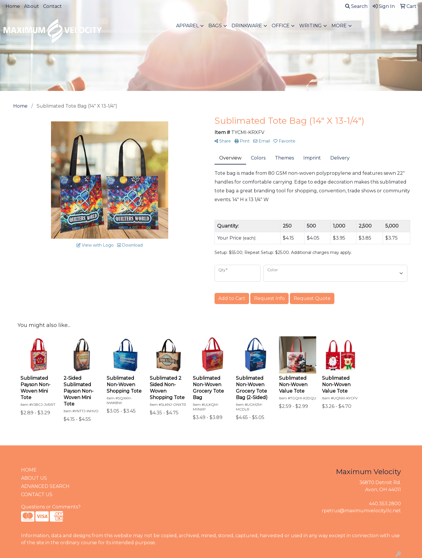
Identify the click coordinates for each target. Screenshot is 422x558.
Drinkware (247, 25)
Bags (215, 25)
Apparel (187, 25)
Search (356, 6)
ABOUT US (34, 478)
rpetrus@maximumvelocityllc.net (361, 510)
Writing (310, 25)
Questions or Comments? (51, 507)
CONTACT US (36, 494)
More (339, 25)
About (31, 6)
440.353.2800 (385, 503)
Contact (52, 6)
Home (13, 6)
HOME (29, 470)
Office (281, 25)
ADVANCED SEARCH (45, 486)
